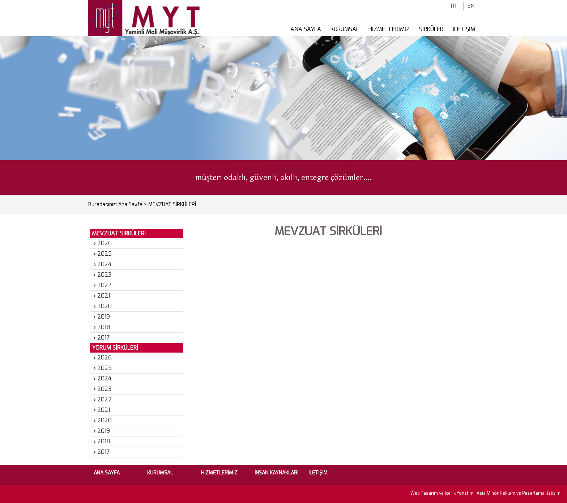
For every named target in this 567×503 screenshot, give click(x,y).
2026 (104, 243)
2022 (104, 285)
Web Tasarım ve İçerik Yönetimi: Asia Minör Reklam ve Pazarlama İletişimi (486, 493)
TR (452, 5)
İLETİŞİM (464, 29)
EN (471, 5)
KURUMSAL (345, 29)
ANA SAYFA (305, 29)
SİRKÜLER (431, 29)
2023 (104, 274)
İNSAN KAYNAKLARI (276, 473)
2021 (103, 295)
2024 (104, 264)
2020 (104, 306)
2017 (103, 337)
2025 (104, 253)
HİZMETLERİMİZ (389, 29)
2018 (103, 327)
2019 (103, 316)
